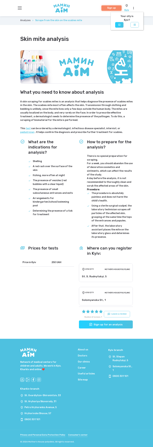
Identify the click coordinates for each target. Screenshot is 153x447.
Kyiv (126, 10)
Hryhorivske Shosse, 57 (37, 413)
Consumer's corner (77, 435)
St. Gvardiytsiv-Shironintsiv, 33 (42, 395)
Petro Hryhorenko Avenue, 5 (40, 407)
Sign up (111, 7)
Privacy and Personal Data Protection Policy (42, 435)
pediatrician (27, 132)
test (28, 128)
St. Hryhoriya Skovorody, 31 (40, 401)
